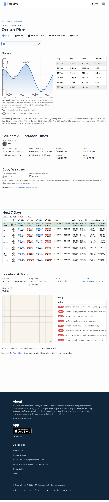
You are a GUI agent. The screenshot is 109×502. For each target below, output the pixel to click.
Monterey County (93, 281)
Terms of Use (33, 490)
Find (95, 4)
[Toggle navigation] (103, 3)
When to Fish (18, 450)
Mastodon (67, 490)
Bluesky (56, 490)
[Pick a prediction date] (3, 43)
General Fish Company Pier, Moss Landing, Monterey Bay (82, 307)
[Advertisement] (54, 13)
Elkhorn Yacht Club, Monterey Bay (75, 316)
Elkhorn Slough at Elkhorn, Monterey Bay (78, 326)
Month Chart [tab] (57, 35)
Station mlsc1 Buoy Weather (25, 187)
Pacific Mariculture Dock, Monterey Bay (77, 321)
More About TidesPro (22, 418)
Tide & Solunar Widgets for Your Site (28, 459)
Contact (46, 490)
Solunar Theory (19, 455)
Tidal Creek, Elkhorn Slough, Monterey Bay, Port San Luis (82, 330)
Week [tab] (19, 35)
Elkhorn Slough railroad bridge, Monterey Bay (80, 340)
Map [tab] (74, 35)
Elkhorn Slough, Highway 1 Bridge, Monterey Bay (82, 311)
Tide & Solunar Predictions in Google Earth (31, 464)
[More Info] (17, 436)
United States (6, 21)
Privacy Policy (19, 490)
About (15, 473)
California (18, 21)
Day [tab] (5, 35)
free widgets (18, 353)
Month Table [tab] (36, 35)
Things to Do (18, 469)
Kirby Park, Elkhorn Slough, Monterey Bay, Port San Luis (82, 335)
